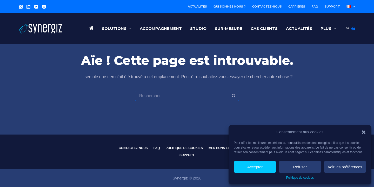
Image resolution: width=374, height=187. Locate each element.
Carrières (296, 6)
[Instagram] (44, 7)
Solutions (117, 28)
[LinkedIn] (28, 7)
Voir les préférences (345, 167)
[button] (363, 132)
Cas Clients (264, 28)
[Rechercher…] (182, 96)
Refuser (300, 167)
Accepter (255, 167)
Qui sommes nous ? (229, 6)
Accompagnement (161, 28)
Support (332, 6)
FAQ (315, 6)
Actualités (197, 6)
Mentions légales (225, 148)
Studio (198, 28)
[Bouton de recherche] (234, 96)
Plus (329, 28)
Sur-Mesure (228, 28)
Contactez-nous (267, 6)
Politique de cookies (300, 177)
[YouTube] (36, 7)
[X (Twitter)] (21, 7)
